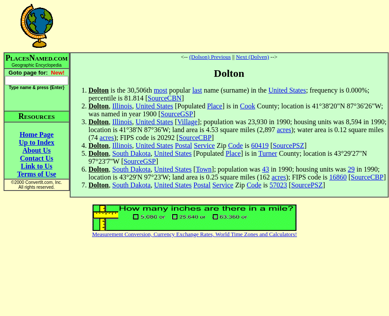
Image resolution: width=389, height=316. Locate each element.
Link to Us (36, 166)
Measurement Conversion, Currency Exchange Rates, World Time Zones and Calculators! (194, 234)
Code (235, 145)
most (160, 90)
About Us (36, 150)
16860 (338, 177)
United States (287, 90)
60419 (260, 145)
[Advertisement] (229, 26)
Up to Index (36, 142)
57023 (278, 185)
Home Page (37, 134)
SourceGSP (177, 114)
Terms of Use (36, 174)
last (197, 90)
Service (204, 145)
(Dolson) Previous (210, 57)
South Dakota (131, 153)
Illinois (122, 106)
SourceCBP (195, 137)
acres (284, 129)
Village (187, 122)
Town (204, 169)
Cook (247, 106)
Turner (267, 153)
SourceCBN (164, 98)
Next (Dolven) (252, 57)
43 (265, 169)
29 (351, 169)
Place (215, 106)
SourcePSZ (288, 145)
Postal (183, 145)
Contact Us (36, 158)
